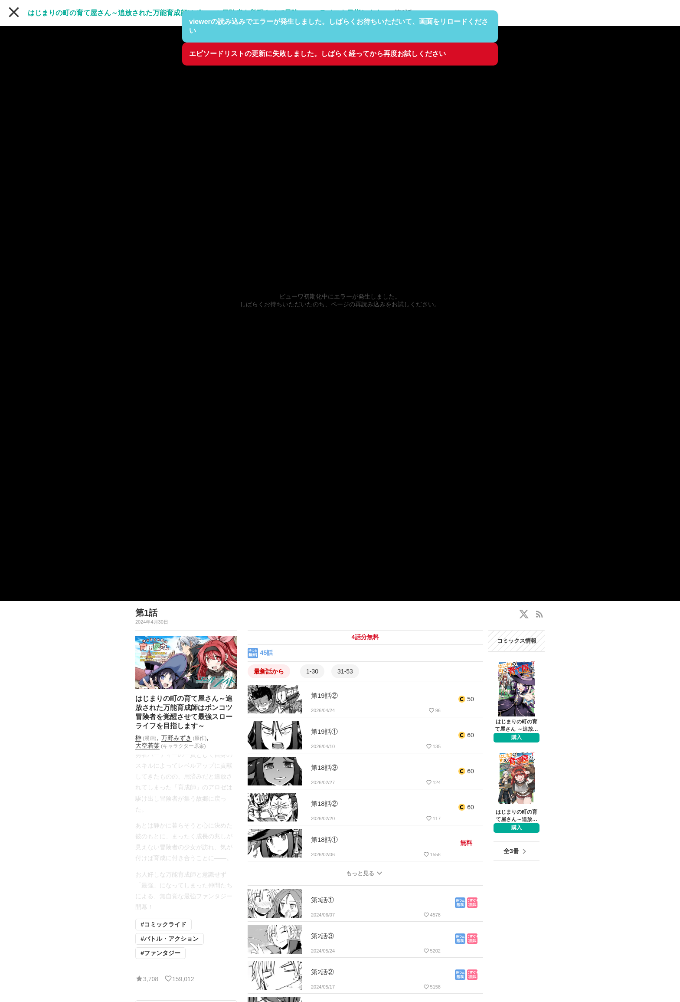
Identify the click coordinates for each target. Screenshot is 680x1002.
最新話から (269, 671)
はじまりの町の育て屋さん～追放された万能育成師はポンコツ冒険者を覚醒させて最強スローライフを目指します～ (208, 12)
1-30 (312, 671)
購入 (516, 737)
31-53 (345, 671)
